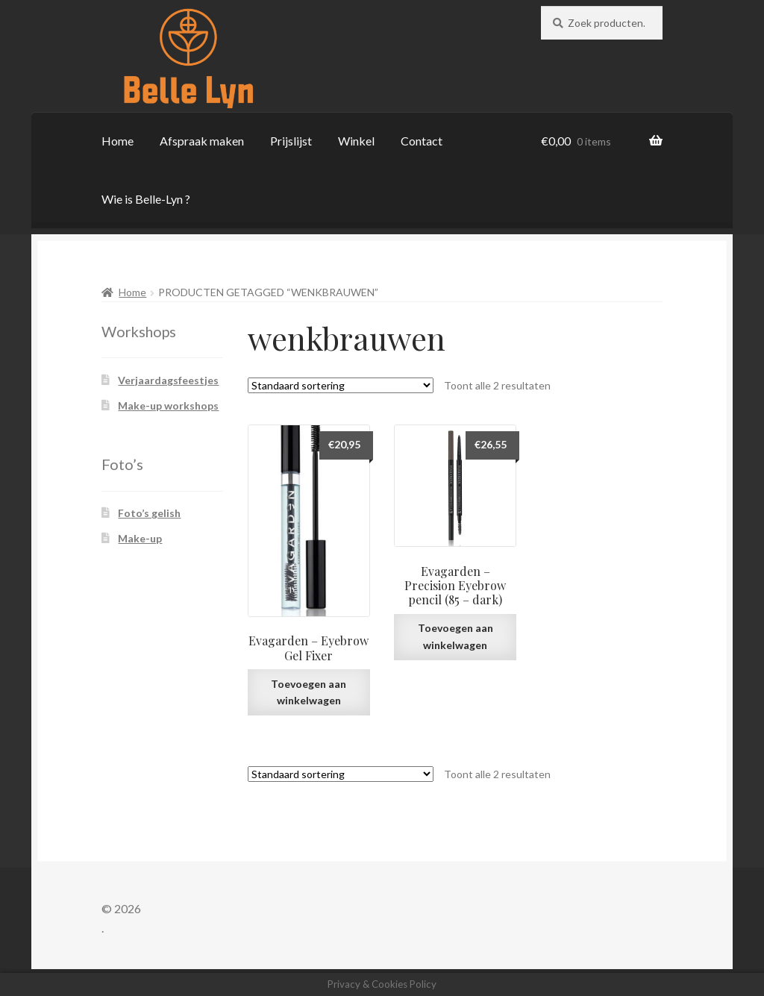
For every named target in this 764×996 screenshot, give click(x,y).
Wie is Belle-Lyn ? (145, 199)
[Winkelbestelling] (340, 385)
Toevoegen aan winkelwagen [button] (308, 692)
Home (117, 141)
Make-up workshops (168, 405)
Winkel (356, 141)
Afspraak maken (202, 141)
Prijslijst (291, 141)
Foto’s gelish (149, 513)
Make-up (140, 538)
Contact (421, 141)
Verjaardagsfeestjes (168, 380)
